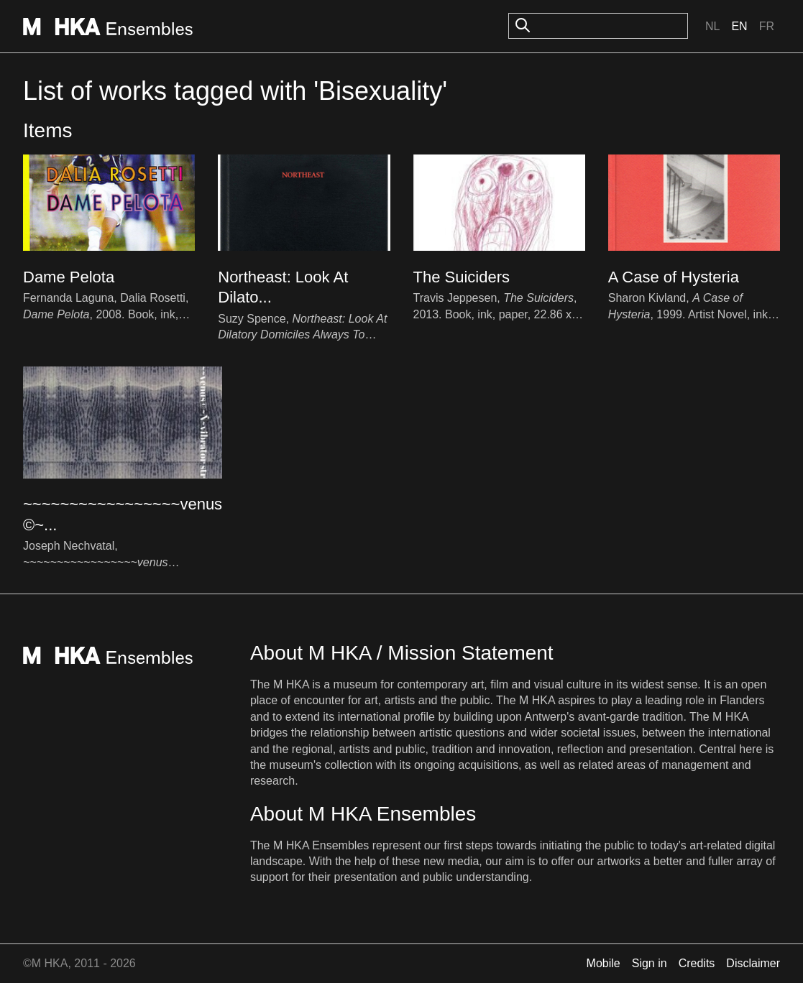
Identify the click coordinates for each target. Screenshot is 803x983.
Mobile (603, 963)
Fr (766, 26)
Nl (712, 26)
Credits (697, 963)
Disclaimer (753, 963)
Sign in (649, 963)
